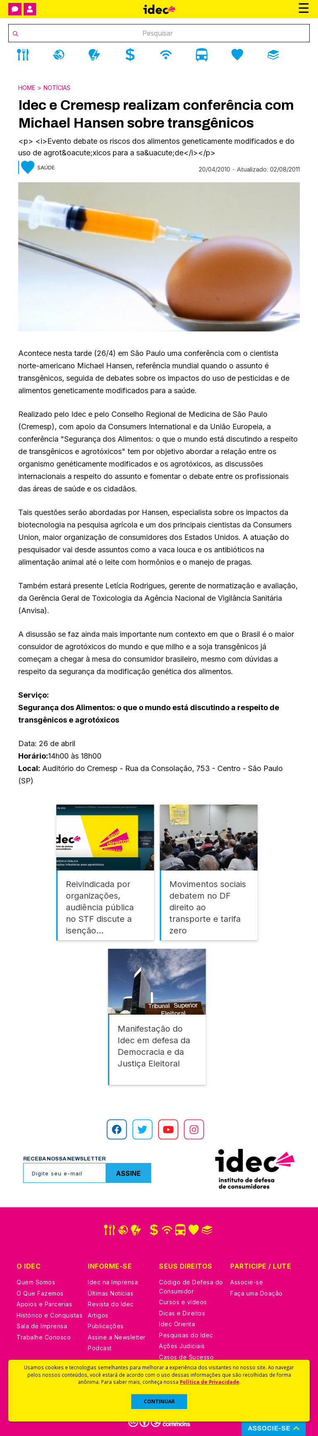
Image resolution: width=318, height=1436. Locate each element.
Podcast (100, 1346)
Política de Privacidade (209, 1381)
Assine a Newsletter (117, 1335)
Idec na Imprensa (113, 1280)
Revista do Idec (111, 1302)
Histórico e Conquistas (49, 1313)
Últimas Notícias (110, 1291)
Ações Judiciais (182, 1344)
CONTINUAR (159, 1401)
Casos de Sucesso (186, 1355)
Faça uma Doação (256, 1291)
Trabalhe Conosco (44, 1335)
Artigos (98, 1313)
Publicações (106, 1324)
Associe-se (246, 1280)
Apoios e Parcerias (44, 1302)
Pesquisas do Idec (186, 1333)
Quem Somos (36, 1280)
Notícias (56, 87)
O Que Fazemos (40, 1291)
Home (26, 87)
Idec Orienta (177, 1322)
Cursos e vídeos (183, 1300)
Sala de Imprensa (42, 1324)
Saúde (46, 167)
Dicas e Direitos (182, 1311)
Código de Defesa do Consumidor (191, 1285)
